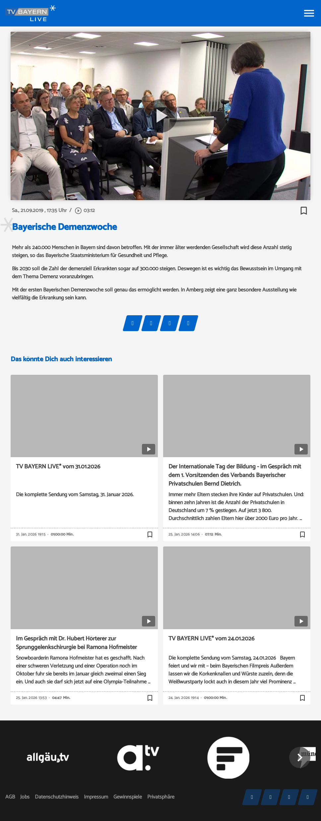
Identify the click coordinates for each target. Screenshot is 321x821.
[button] (299, 757)
